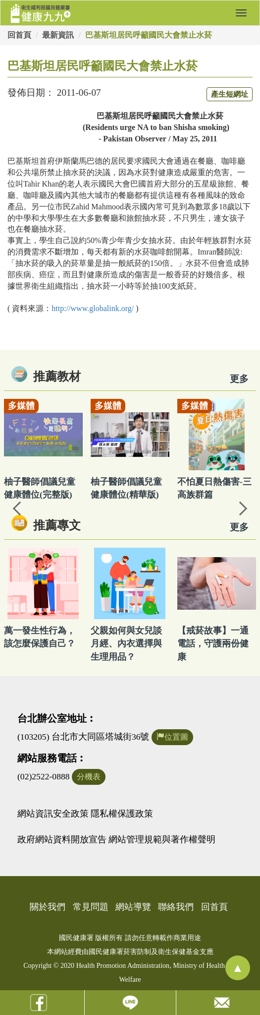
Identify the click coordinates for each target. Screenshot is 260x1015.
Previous (17, 507)
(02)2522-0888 (43, 776)
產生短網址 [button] (229, 94)
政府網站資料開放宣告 (61, 839)
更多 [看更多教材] (239, 379)
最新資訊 (58, 35)
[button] (241, 12)
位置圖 (172, 737)
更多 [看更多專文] (239, 527)
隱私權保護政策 (122, 814)
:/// (93, 308)
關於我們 (47, 907)
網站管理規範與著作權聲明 (161, 839)
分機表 (89, 776)
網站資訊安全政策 (53, 814)
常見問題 (90, 907)
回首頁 (19, 35)
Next (242, 507)
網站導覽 (133, 907)
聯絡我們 (176, 907)
